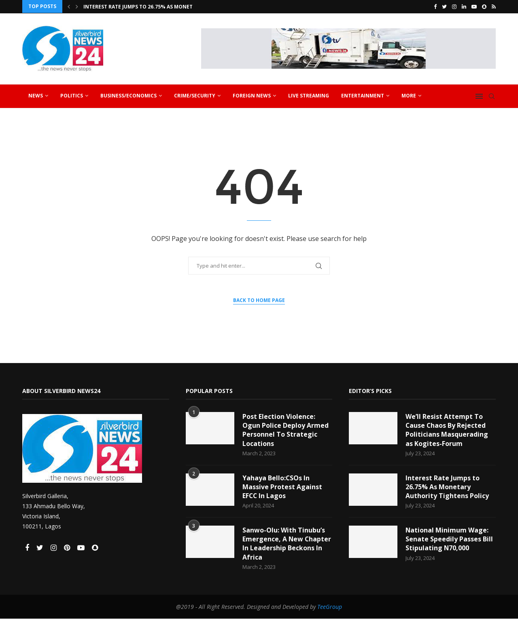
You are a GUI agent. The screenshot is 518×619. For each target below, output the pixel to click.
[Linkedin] (464, 6)
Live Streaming (308, 95)
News (35, 95)
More (408, 95)
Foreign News (252, 95)
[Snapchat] (484, 6)
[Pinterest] (67, 547)
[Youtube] (474, 6)
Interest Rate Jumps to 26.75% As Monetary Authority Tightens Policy (447, 486)
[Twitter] (444, 6)
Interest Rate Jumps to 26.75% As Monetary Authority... (160, 6)
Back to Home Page (259, 300)
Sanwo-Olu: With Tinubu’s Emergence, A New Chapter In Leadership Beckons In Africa (287, 544)
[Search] (492, 96)
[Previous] (69, 6)
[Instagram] (454, 6)
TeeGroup (329, 607)
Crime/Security (194, 95)
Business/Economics (128, 95)
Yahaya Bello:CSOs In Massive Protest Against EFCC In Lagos (282, 486)
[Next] (77, 6)
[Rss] (494, 6)
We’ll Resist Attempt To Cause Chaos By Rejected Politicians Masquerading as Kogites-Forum (446, 430)
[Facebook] (435, 6)
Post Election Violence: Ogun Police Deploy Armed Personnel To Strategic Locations (285, 430)
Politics (71, 95)
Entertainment (362, 95)
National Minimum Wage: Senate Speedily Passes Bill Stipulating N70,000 (449, 539)
